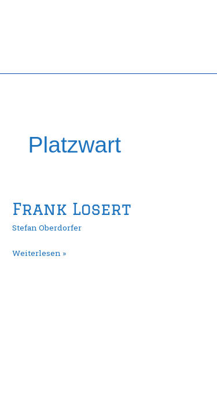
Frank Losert (71, 209)
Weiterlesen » (39, 252)
